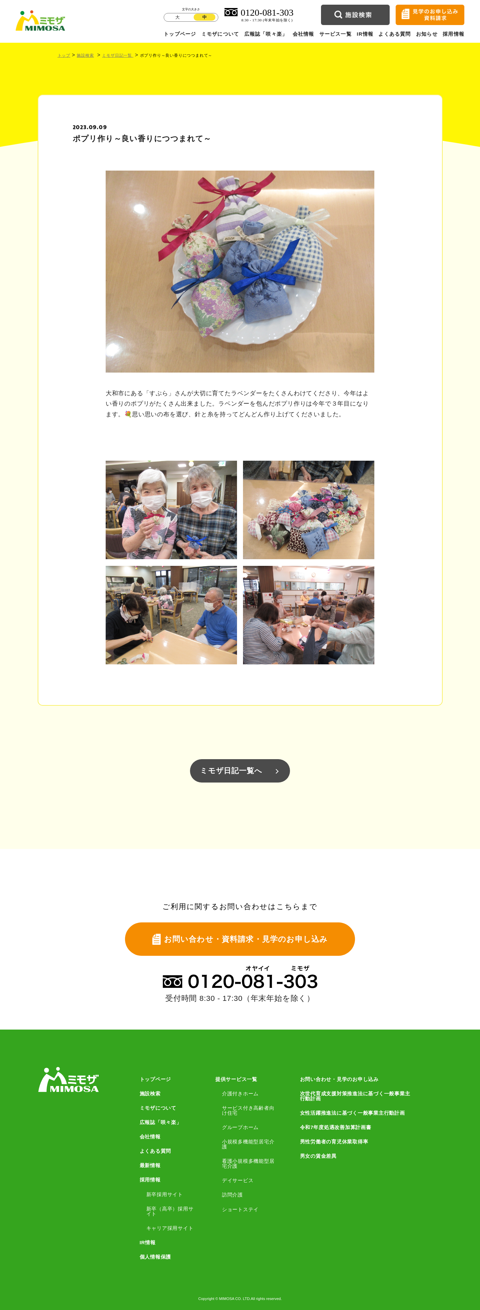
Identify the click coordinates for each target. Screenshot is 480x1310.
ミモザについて (220, 34)
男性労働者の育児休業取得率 (334, 1141)
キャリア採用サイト (170, 1228)
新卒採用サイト (164, 1194)
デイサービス (238, 1180)
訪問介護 (232, 1194)
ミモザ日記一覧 (117, 55)
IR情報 (365, 34)
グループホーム (240, 1127)
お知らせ (427, 34)
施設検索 (85, 55)
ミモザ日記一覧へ (231, 771)
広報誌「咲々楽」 (266, 34)
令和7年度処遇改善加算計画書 (335, 1127)
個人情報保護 (155, 1256)
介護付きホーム (240, 1093)
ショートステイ (240, 1209)
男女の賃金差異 (318, 1155)
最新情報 (150, 1165)
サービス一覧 (335, 34)
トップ (64, 55)
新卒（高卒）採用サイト (170, 1211)
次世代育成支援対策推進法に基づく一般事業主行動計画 (355, 1096)
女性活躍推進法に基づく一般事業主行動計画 (352, 1112)
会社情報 (303, 34)
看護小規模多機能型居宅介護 (248, 1163)
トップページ (180, 34)
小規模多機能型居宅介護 (248, 1144)
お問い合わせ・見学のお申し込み (339, 1079)
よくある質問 (394, 34)
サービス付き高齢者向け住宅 (248, 1110)
